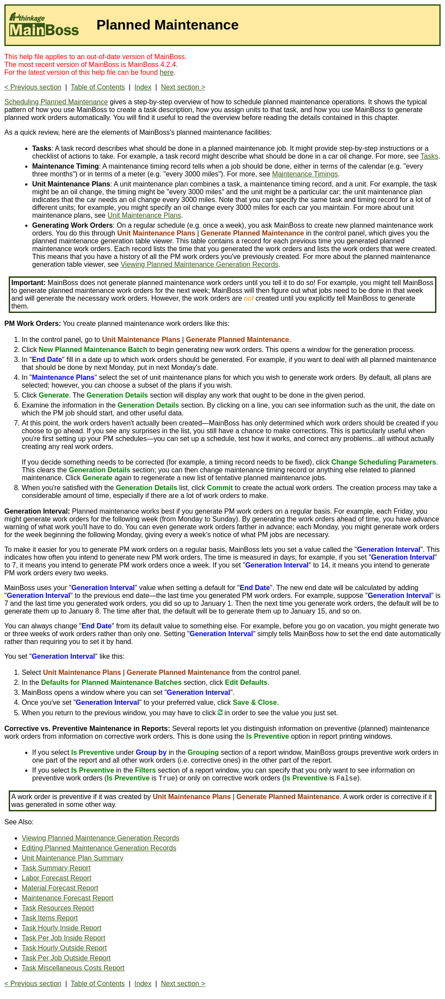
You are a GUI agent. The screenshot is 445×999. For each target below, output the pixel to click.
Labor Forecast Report (56, 878)
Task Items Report (50, 918)
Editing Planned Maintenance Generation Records (99, 848)
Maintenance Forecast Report (67, 898)
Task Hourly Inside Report (61, 928)
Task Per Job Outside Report (66, 958)
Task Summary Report (56, 868)
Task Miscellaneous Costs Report (73, 968)
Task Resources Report (58, 908)
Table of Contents (98, 87)
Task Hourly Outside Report (64, 948)
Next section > (183, 87)
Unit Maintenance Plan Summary (72, 858)
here (167, 72)
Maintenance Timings (305, 174)
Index (142, 87)
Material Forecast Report (60, 888)
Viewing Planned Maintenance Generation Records (200, 264)
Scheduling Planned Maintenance (56, 102)
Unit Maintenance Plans (144, 215)
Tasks (429, 156)
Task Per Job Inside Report (63, 938)
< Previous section (32, 87)
